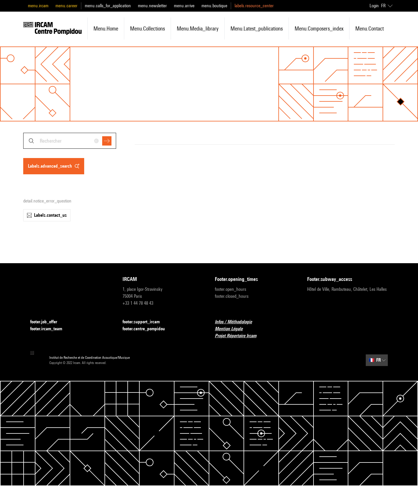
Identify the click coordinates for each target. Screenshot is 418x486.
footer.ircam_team (49, 329)
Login (374, 5)
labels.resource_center (254, 5)
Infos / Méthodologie (237, 322)
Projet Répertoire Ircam (239, 336)
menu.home (105, 28)
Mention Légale (232, 329)
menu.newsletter (152, 5)
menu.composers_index (319, 28)
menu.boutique (214, 5)
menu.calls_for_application (108, 5)
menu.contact (369, 28)
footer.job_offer (47, 322)
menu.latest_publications (256, 28)
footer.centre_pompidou (147, 329)
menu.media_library (198, 28)
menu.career (66, 5)
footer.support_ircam (144, 322)
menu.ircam (38, 5)
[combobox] (69, 141)
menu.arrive (184, 5)
